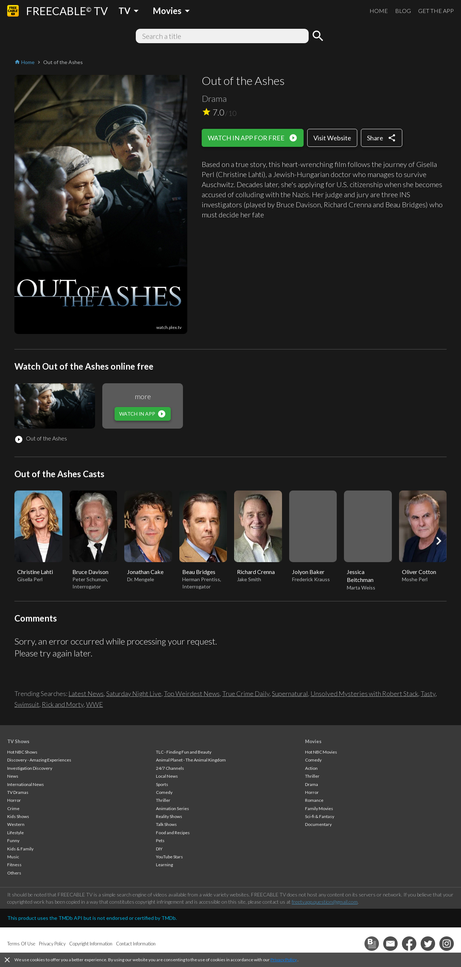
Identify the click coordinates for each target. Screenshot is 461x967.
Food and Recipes (173, 832)
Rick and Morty (63, 704)
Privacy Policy (283, 959)
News (12, 776)
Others (14, 873)
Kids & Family (20, 848)
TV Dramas (17, 792)
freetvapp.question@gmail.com (325, 902)
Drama (311, 784)
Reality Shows (169, 816)
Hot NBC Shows (22, 752)
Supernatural (290, 693)
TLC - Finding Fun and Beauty (183, 752)
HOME (379, 10)
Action (311, 768)
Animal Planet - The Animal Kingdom (191, 760)
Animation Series (172, 808)
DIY (159, 848)
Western (15, 824)
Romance (314, 800)
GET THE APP (436, 10)
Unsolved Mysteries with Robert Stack (364, 693)
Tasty (428, 693)
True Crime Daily (245, 693)
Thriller (163, 800)
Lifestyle (15, 832)
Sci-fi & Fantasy (319, 816)
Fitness (14, 864)
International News (25, 784)
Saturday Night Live (133, 693)
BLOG (403, 10)
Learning (164, 864)
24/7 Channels (170, 768)
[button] (439, 541)
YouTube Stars (169, 856)
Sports (162, 784)
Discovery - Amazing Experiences (39, 760)
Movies (313, 741)
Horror (14, 800)
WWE (94, 704)
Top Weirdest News (192, 693)
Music (13, 856)
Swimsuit (26, 704)
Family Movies (319, 808)
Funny (13, 840)
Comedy (164, 792)
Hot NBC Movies (321, 752)
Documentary (318, 824)
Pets (160, 840)
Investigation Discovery (29, 768)
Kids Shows (18, 816)
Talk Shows (166, 824)
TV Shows (18, 741)
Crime (13, 808)
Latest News (86, 693)
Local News (167, 776)
